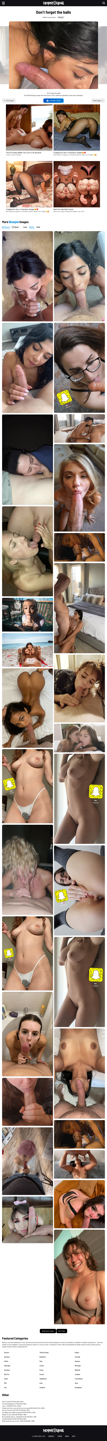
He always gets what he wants (11, 1412)
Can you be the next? (9, 1410)
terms (59, 1436)
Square (15, 227)
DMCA (67, 1436)
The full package (7, 1404)
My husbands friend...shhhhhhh (12, 1417)
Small (38, 227)
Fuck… (4, 1406)
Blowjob (60, 17)
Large (25, 227)
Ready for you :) (7, 1415)
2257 (73, 1436)
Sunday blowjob (7, 1419)
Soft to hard (6, 1402)
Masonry (6, 227)
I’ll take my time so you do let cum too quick (16, 1408)
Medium (31, 227)
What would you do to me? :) (11, 1421)
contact (51, 1436)
